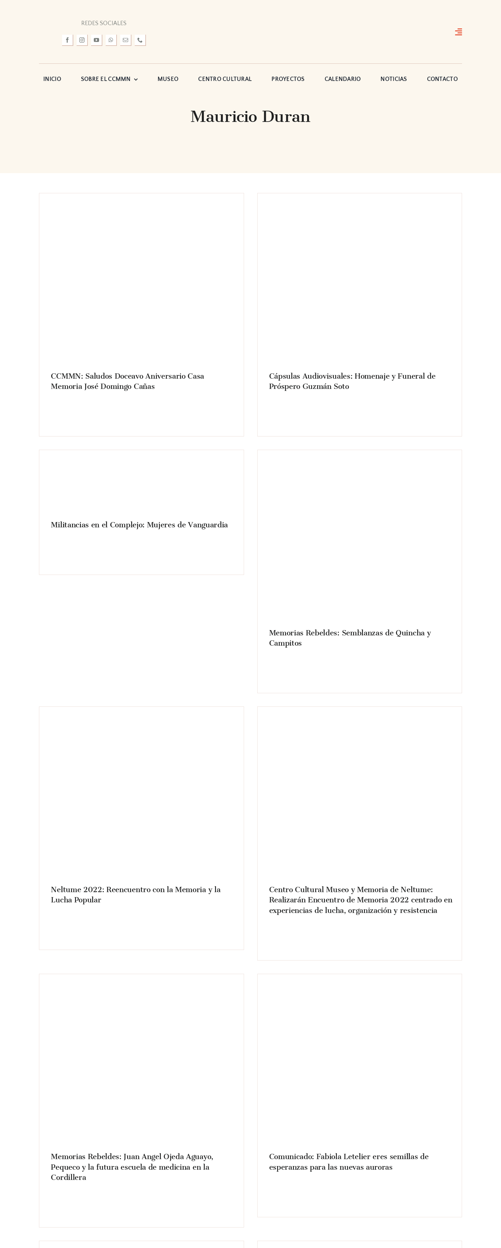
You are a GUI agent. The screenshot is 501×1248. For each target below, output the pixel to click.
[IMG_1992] (359, 461)
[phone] (140, 40)
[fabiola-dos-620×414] (359, 985)
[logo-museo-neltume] (250, 11)
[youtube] (96, 40)
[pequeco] (141, 985)
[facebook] (67, 40)
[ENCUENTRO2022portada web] (359, 718)
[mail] (125, 40)
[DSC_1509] (359, 204)
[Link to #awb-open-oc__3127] (458, 32)
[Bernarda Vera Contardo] (78, 461)
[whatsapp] (111, 40)
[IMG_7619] (141, 718)
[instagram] (82, 40)
